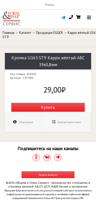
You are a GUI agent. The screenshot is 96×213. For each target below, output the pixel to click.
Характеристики (66, 122)
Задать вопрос (48, 175)
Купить (48, 107)
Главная (8, 33)
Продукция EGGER (49, 33)
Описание (23, 122)
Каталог (25, 33)
